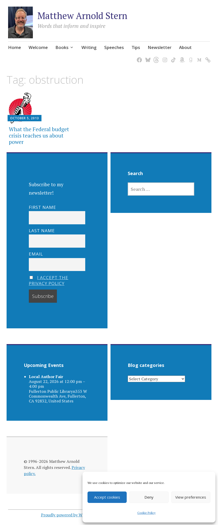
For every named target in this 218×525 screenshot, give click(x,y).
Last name (42, 230)
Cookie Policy (146, 513)
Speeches (114, 47)
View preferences (190, 497)
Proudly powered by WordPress (69, 515)
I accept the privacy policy (49, 280)
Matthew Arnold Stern (82, 16)
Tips (136, 47)
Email (36, 254)
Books (62, 47)
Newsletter (159, 47)
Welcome (38, 47)
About (185, 47)
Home (14, 47)
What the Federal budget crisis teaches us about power (39, 135)
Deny (149, 497)
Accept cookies (107, 497)
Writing (89, 47)
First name (42, 207)
